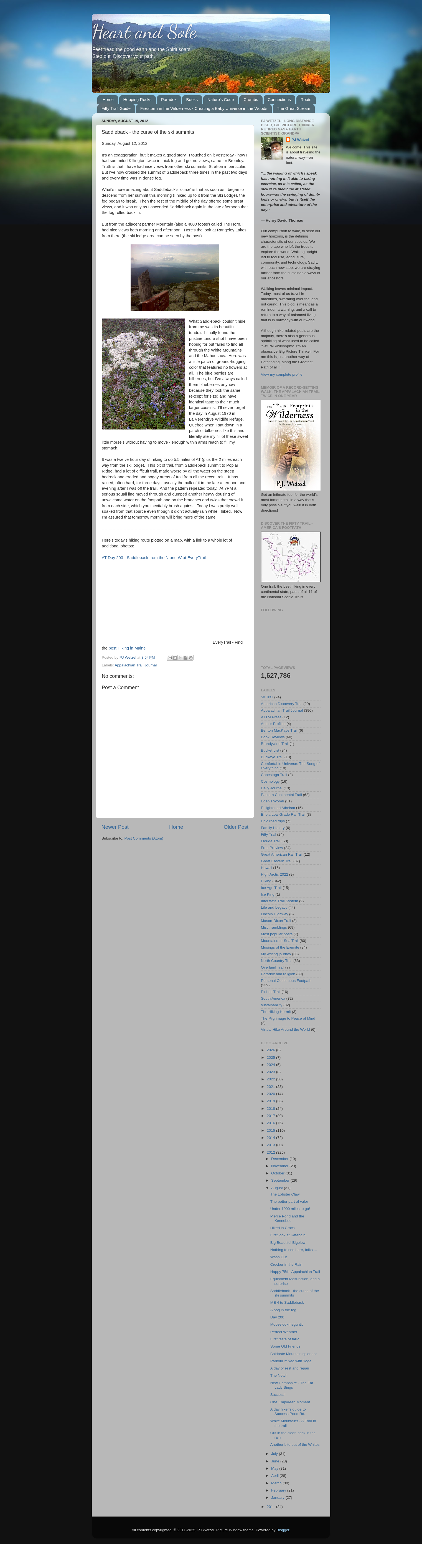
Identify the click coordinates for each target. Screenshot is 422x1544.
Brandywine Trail (275, 744)
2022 (271, 1079)
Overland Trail (272, 967)
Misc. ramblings (274, 927)
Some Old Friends (285, 1346)
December (280, 1159)
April (275, 1476)
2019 (271, 1101)
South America (273, 998)
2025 (271, 1057)
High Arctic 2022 (274, 874)
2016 (271, 1123)
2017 (271, 1116)
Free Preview (272, 848)
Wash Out (278, 1257)
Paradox (169, 99)
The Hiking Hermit (276, 1012)
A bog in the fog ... (285, 1310)
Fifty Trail (268, 834)
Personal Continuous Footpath (286, 981)
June (275, 1461)
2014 (271, 1138)
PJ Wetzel (300, 140)
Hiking (266, 881)
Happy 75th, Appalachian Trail (295, 1272)
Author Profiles (273, 724)
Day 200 (277, 1317)
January (278, 1497)
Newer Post (115, 827)
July (275, 1454)
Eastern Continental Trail (281, 795)
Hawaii (266, 868)
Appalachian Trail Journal (136, 665)
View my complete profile (281, 374)
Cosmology (270, 781)
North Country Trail (276, 961)
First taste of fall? (284, 1339)
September (281, 1180)
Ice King (267, 894)
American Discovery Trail (281, 704)
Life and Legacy (274, 907)
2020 (271, 1094)
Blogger (282, 1530)
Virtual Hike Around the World (285, 1029)
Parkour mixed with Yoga (291, 1361)
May (275, 1468)
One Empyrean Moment (290, 1402)
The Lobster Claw (285, 1194)
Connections (279, 99)
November (280, 1166)
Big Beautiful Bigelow (288, 1242)
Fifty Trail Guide (116, 108)
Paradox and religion (278, 974)
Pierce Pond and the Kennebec (287, 1218)
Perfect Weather (283, 1332)
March (277, 1483)
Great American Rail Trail (281, 854)
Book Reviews (273, 737)
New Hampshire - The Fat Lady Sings (291, 1385)
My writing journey (276, 954)
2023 (271, 1072)
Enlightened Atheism (278, 808)
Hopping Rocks (137, 99)
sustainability (271, 1005)
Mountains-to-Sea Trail (280, 941)
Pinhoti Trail (271, 992)
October (278, 1173)
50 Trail (267, 697)
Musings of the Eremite (280, 947)
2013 (271, 1145)
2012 (271, 1152)
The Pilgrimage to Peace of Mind (288, 1018)
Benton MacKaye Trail (279, 730)
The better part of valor (289, 1201)
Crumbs (250, 99)
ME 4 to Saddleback (287, 1302)
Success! (278, 1395)
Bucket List (270, 750)
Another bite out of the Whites (295, 1444)
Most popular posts (277, 934)
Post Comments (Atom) (143, 838)
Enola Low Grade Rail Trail (283, 814)
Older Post (236, 827)
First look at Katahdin (288, 1235)
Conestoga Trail (274, 775)
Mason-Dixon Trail (276, 921)
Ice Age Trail (271, 888)
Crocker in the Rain (286, 1264)
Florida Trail (271, 841)
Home (108, 99)
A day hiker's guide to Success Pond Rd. (288, 1411)
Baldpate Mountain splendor (293, 1354)
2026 (271, 1050)
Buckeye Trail (272, 757)
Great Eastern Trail (276, 861)
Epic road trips (273, 821)
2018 (271, 1108)
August (277, 1188)
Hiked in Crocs (282, 1228)
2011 (271, 1507)
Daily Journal (272, 788)
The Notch (279, 1375)
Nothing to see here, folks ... (293, 1250)
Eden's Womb (272, 801)
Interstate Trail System (279, 901)
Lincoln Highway (274, 914)
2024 (271, 1065)
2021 (271, 1087)
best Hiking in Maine (127, 648)
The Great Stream (293, 108)
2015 (271, 1130)
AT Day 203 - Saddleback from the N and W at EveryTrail (154, 557)
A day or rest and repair (289, 1368)
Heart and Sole (144, 31)
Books (192, 99)
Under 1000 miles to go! (290, 1209)
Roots (306, 99)
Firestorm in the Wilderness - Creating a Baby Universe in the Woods (203, 108)
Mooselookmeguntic (287, 1324)
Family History (273, 828)
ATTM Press (271, 717)
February (279, 1490)
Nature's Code (220, 99)
